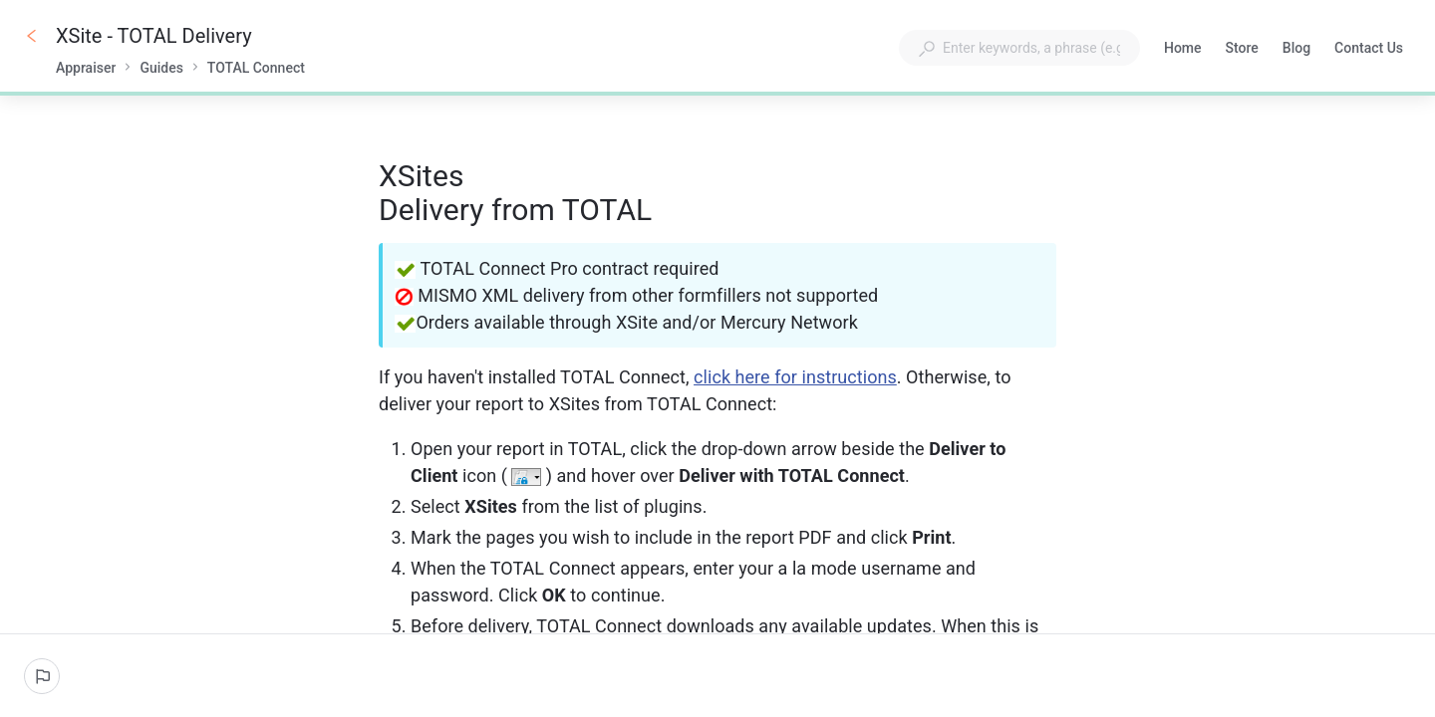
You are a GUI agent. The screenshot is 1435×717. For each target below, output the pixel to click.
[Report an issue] (42, 676)
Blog (1296, 50)
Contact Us (1368, 50)
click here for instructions (795, 376)
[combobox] (1019, 48)
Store (1242, 50)
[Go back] (32, 36)
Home (1183, 50)
